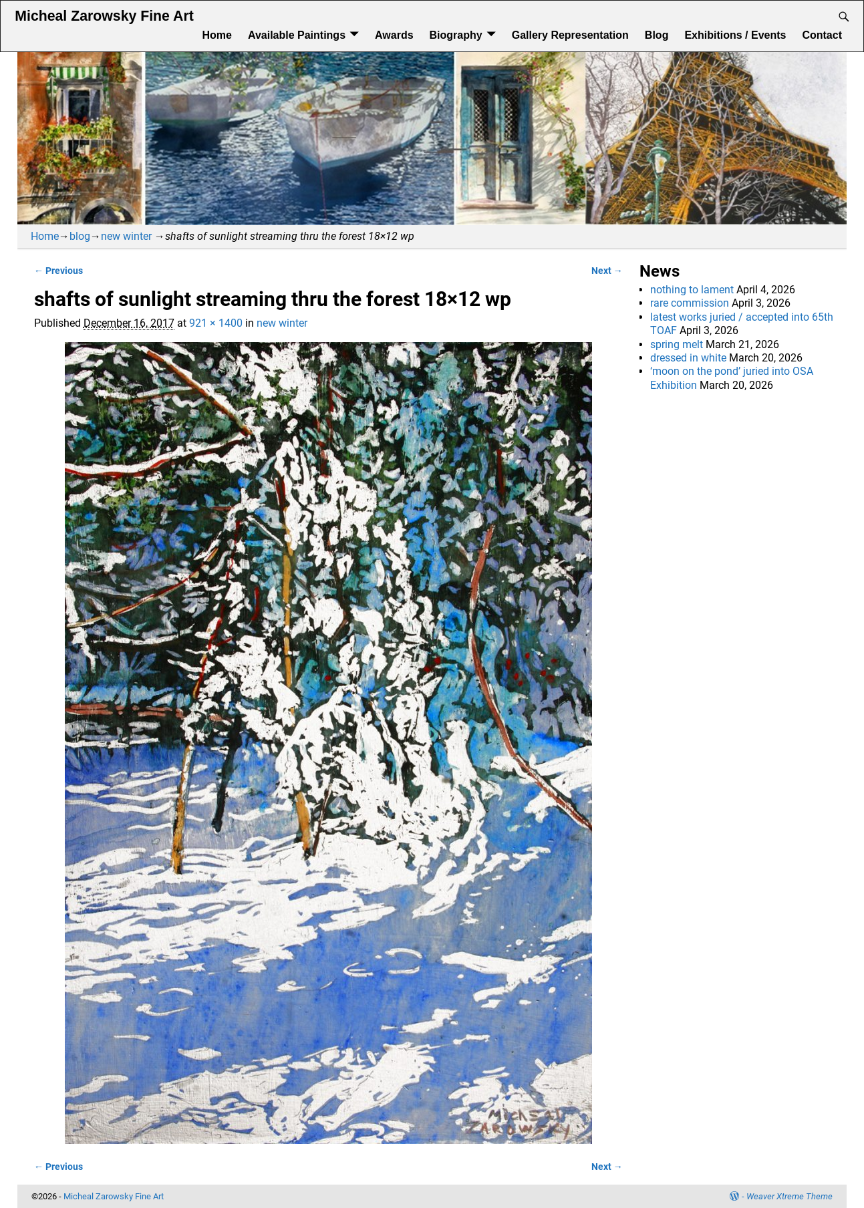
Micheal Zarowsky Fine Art (104, 16)
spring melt (676, 344)
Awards (394, 35)
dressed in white (688, 357)
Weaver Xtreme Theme (789, 1196)
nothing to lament (692, 289)
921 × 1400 (216, 323)
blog (79, 236)
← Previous (58, 271)
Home (216, 35)
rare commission (689, 303)
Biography (456, 35)
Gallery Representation (570, 35)
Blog (657, 35)
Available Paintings (296, 35)
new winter (126, 236)
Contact (822, 35)
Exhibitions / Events (735, 35)
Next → (607, 271)
